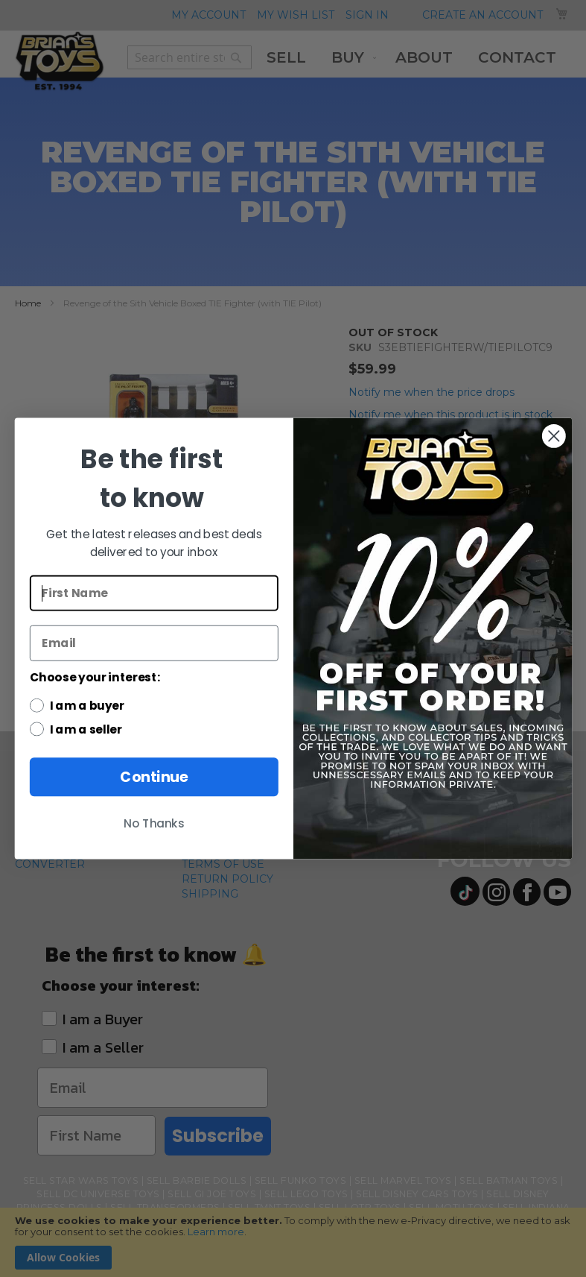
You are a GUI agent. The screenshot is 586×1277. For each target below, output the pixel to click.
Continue (154, 777)
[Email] (153, 643)
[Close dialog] (554, 436)
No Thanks (154, 824)
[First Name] (153, 593)
